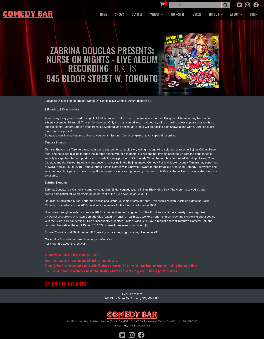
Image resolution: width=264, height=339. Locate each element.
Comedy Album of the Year (90, 194)
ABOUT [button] (234, 14)
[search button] (225, 5)
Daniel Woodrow (59, 216)
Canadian (78, 189)
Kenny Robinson (153, 201)
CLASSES (137, 14)
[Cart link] (163, 4)
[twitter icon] (239, 4)
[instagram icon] (247, 4)
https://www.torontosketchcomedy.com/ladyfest (83, 239)
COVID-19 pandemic (69, 221)
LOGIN (253, 14)
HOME (103, 14)
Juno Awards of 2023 (129, 194)
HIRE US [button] (214, 14)
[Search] (195, 5)
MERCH (196, 14)
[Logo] (132, 315)
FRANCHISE (177, 14)
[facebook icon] (256, 4)
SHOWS (119, 14)
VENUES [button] (155, 14)
